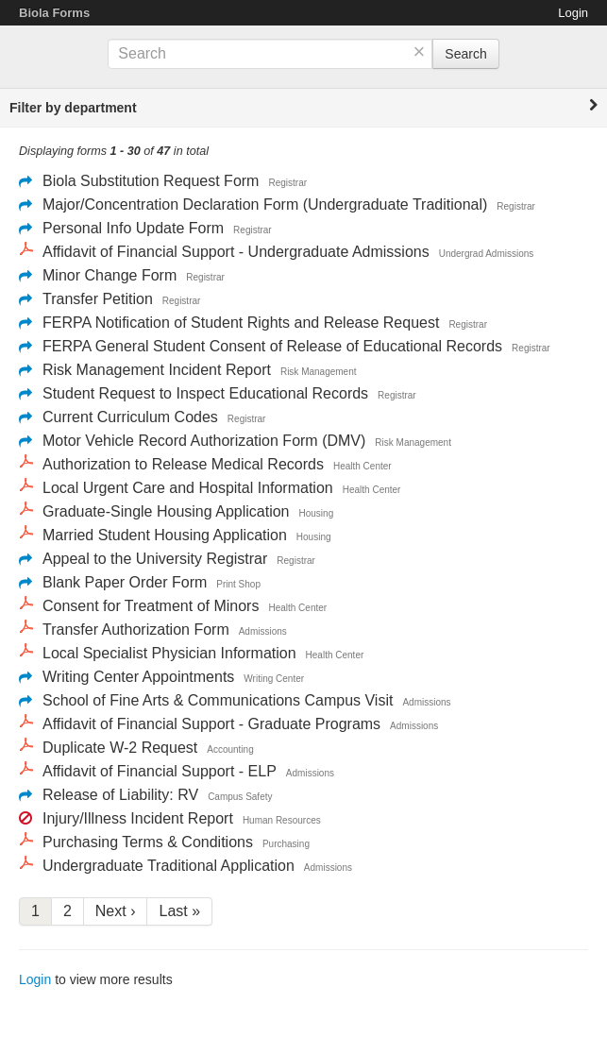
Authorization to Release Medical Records (183, 464)
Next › (115, 911)
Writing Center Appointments (138, 677)
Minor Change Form (109, 275)
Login (573, 13)
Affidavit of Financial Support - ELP (159, 771)
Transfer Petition (97, 299)
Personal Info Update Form (133, 228)
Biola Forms (54, 13)
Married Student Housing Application (164, 535)
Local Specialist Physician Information (169, 653)
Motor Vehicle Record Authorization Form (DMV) (203, 441)
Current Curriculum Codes (130, 417)
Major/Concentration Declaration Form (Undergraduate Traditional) (264, 204)
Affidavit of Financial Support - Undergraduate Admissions (236, 252)
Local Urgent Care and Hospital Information (187, 488)
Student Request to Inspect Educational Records (205, 393)
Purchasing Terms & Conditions (147, 842)
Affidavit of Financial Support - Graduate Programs (211, 724)
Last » (179, 911)
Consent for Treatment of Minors (150, 606)
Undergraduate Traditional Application (168, 866)
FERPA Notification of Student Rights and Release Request (240, 323)
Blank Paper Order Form (124, 582)
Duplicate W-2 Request (119, 748)
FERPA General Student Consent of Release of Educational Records (272, 346)
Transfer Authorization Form (135, 629)
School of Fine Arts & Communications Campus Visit (217, 700)
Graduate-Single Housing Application (166, 511)
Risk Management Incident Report (156, 370)
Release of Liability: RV (120, 795)
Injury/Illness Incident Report (137, 818)
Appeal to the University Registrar (154, 559)
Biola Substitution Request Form (150, 181)
